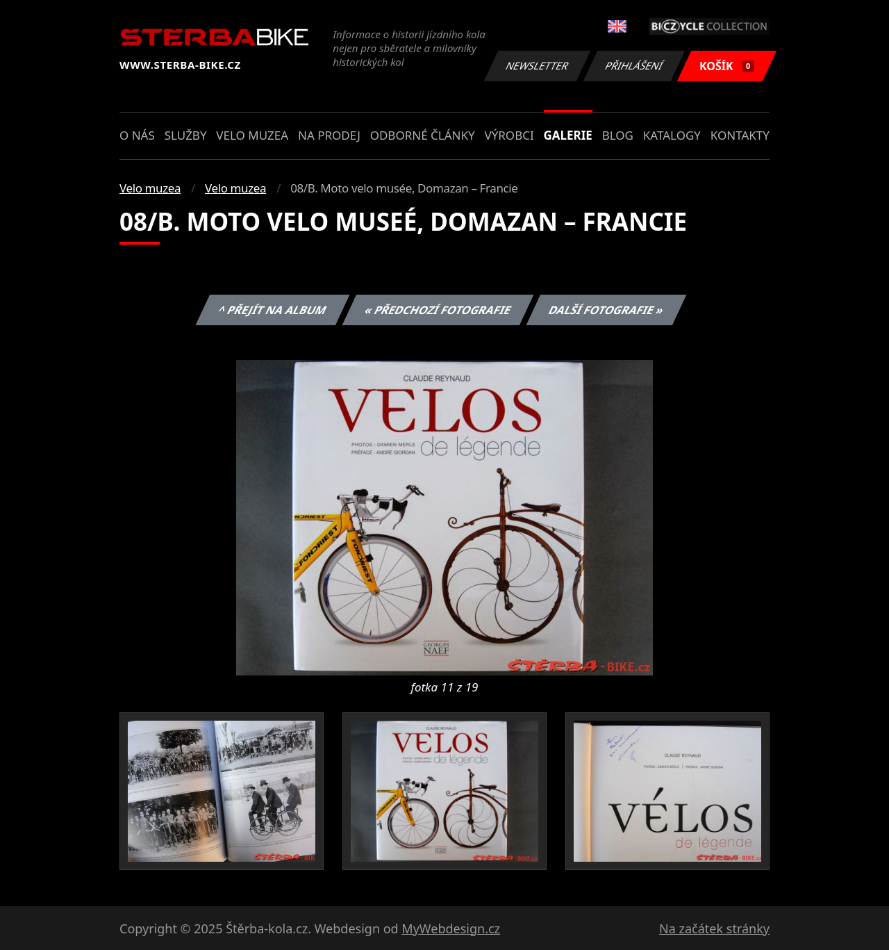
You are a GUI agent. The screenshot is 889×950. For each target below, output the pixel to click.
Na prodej (329, 135)
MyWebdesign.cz (450, 928)
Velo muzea (252, 135)
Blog (617, 135)
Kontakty (740, 135)
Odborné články (422, 135)
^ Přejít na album (272, 310)
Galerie (568, 135)
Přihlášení (633, 65)
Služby (186, 135)
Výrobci (508, 135)
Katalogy (672, 135)
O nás (137, 135)
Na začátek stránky (714, 928)
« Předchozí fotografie (437, 310)
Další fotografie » (606, 310)
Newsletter (537, 65)
